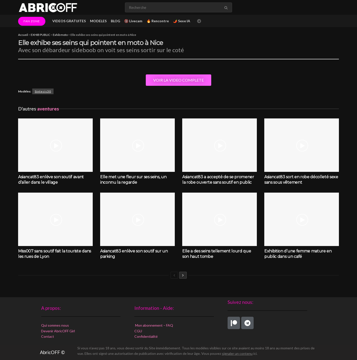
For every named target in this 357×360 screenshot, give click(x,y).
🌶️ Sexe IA (181, 21)
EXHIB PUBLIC (40, 35)
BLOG (115, 21)
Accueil (23, 35)
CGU (138, 331)
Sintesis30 (43, 91)
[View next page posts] (183, 275)
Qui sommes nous (55, 325)
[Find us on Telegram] (199, 21)
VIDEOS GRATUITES (69, 21)
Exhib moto (60, 35)
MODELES (98, 21)
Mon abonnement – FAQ (153, 325)
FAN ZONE (32, 21)
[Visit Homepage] (48, 7)
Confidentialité (146, 336)
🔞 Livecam (133, 21)
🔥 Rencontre (158, 21)
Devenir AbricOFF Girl (58, 331)
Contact (47, 336)
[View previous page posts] (174, 275)
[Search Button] (227, 7)
